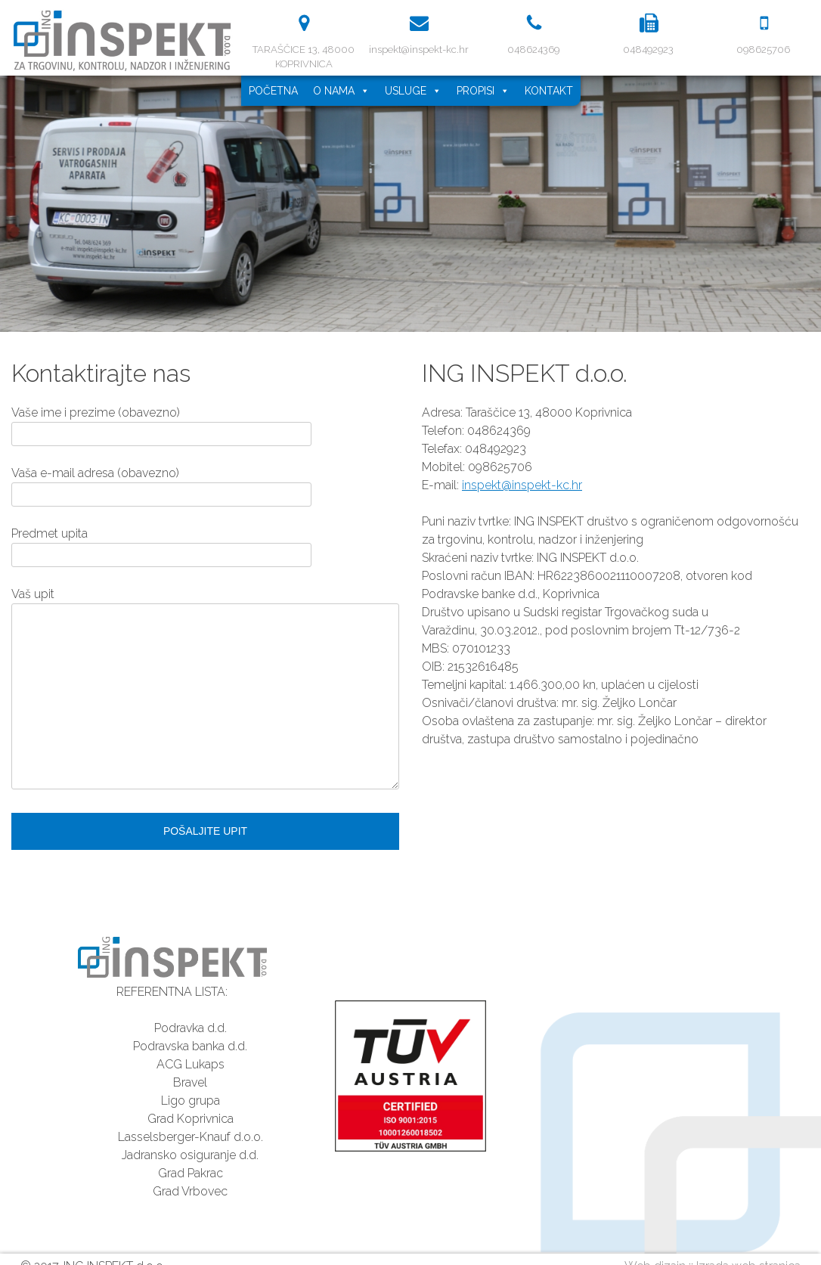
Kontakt (549, 91)
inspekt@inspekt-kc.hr (522, 485)
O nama (341, 91)
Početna (273, 91)
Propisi (483, 91)
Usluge (413, 91)
